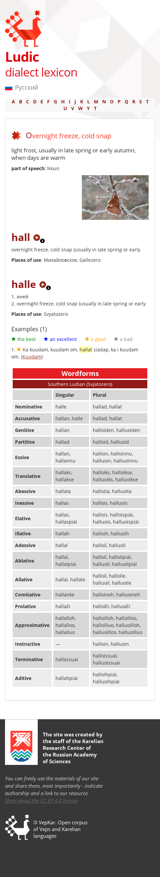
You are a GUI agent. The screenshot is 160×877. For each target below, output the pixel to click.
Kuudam (31, 356)
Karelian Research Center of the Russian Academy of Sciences (73, 751)
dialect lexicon (41, 72)
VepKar (47, 822)
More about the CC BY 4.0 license (41, 800)
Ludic (22, 56)
